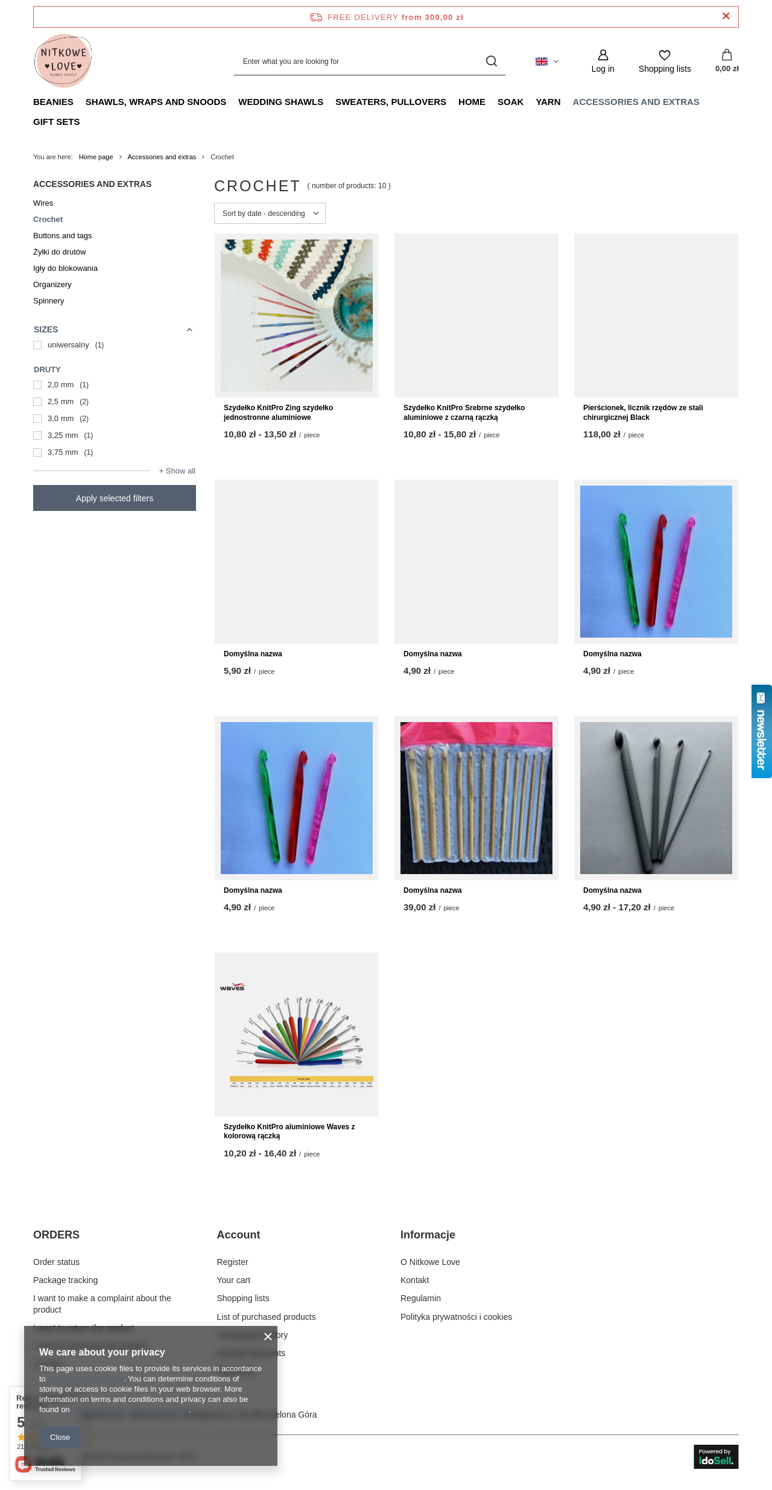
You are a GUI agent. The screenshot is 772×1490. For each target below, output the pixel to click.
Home (472, 102)
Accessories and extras (636, 102)
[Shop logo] (63, 61)
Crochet (48, 219)
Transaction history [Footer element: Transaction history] (252, 1335)
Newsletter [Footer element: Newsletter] (237, 1371)
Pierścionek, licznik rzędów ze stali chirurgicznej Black (643, 413)
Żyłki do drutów (59, 251)
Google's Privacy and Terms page (130, 1409)
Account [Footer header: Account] (239, 1235)
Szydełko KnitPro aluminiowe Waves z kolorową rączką (289, 1132)
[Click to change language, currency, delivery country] (547, 61)
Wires (43, 203)
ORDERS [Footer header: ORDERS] (56, 1235)
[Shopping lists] (665, 61)
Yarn (548, 102)
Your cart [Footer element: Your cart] (234, 1280)
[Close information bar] (726, 17)
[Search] (491, 61)
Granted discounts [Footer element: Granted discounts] (251, 1353)
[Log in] (603, 61)
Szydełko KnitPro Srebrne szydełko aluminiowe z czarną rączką (464, 413)
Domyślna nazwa (253, 654)
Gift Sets (56, 121)
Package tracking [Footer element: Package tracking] (65, 1280)
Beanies (53, 102)
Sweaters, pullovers (390, 102)
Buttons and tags (62, 235)
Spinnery (48, 300)
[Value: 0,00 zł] (727, 61)
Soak (511, 102)
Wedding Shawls (280, 102)
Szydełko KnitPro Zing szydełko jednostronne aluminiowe (278, 413)
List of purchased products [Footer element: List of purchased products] (266, 1317)
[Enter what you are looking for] (369, 61)
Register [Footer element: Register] (232, 1262)
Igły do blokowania (65, 268)
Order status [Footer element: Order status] (56, 1262)
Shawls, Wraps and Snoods (156, 102)
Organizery (52, 284)
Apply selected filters (114, 498)
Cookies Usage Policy (85, 1378)
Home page (96, 156)
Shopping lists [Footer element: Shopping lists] (243, 1298)
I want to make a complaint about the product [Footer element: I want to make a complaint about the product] (102, 1303)
